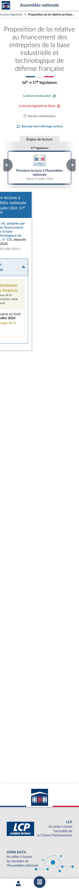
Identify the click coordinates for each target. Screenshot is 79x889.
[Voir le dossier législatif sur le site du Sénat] (40, 106)
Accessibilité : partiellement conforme (50, 861)
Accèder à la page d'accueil (6, 5)
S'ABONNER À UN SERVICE (38, 843)
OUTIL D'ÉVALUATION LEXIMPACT (38, 850)
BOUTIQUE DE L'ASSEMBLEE (38, 829)
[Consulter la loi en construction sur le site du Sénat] (39, 96)
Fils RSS (42, 865)
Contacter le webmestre (21, 865)
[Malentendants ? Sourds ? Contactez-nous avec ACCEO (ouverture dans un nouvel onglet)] (37, 802)
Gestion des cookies (61, 865)
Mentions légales (15, 861)
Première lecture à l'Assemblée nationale (39, 167)
